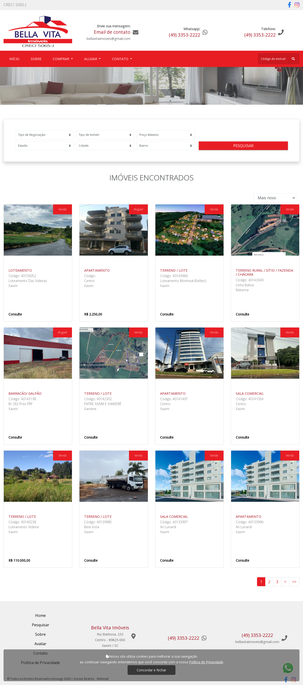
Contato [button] (120, 59)
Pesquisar (243, 145)
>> (294, 581)
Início (15, 58)
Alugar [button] (91, 59)
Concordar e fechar (151, 670)
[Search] (278, 58)
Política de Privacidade (206, 662)
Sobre (37, 58)
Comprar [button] (61, 59)
